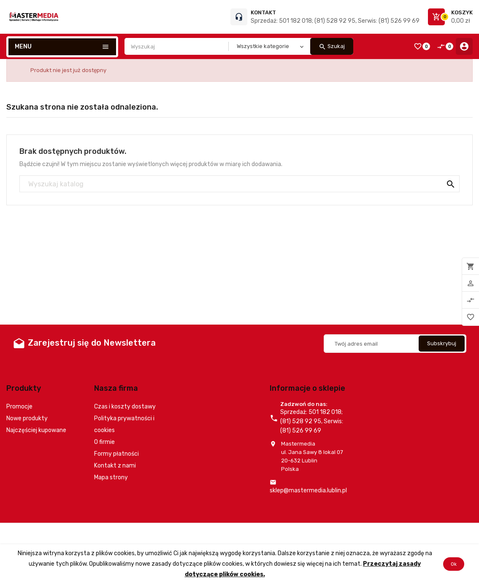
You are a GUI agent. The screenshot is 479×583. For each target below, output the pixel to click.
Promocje (19, 406)
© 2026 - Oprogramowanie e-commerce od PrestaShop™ (80, 533)
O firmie (104, 442)
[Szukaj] (239, 184)
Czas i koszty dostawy (125, 406)
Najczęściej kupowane (36, 430)
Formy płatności (116, 453)
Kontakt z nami (115, 465)
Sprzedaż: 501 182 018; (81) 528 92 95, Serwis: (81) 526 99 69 (335, 20)
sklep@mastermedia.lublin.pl (308, 490)
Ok (454, 564)
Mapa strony (111, 477)
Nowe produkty (27, 418)
